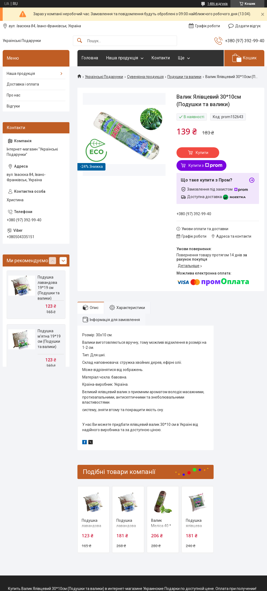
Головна (89, 57)
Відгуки (13, 106)
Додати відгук (248, 26)
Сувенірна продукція (145, 77)
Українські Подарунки (104, 77)
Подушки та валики (184, 77)
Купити (202, 152)
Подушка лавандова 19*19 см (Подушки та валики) (49, 287)
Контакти (160, 57)
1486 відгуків (217, 4)
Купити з (205, 165)
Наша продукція (122, 57)
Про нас (13, 95)
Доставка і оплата (23, 84)
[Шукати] (79, 41)
